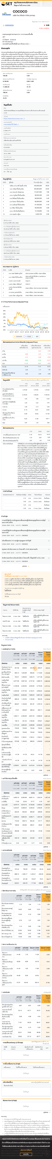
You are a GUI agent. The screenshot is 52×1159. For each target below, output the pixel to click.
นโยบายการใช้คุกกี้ (26, 1150)
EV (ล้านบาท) (6, 84)
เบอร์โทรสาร (7, 134)
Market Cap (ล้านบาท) (8, 79)
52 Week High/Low (32, 79)
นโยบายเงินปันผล (8, 444)
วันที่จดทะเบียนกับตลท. (10, 151)
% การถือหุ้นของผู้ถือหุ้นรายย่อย (12, 226)
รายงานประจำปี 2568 (11, 124)
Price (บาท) (30, 73)
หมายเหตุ (4, 1116)
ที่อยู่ (5, 108)
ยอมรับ (26, 1154)
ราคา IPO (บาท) (7, 157)
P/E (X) (28, 84)
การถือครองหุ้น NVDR (9, 257)
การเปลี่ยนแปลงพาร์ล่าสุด (10, 169)
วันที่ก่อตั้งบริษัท (8, 145)
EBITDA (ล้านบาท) (7, 90)
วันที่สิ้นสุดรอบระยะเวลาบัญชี (13, 594)
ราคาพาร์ (6, 163)
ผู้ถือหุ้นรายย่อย (8, 220)
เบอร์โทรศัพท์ (7, 128)
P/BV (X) (29, 90)
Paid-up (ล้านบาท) (7, 73)
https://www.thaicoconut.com (14, 118)
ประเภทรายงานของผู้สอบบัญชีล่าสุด (14, 588)
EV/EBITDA (5, 96)
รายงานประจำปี (8, 122)
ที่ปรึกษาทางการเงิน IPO (10, 138)
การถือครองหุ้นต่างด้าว (9, 232)
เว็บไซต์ (6, 116)
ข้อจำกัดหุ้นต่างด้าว (8, 238)
